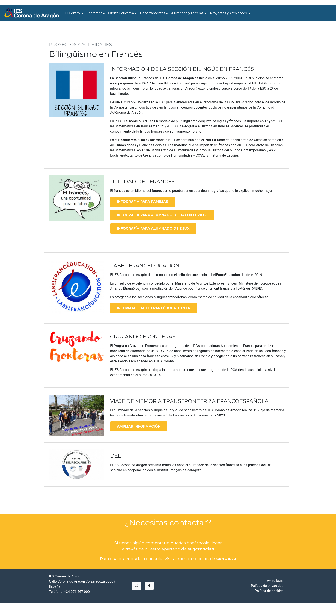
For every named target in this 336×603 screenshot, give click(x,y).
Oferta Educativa (121, 13)
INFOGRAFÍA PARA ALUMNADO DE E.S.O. (153, 228)
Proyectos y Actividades (229, 13)
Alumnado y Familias (187, 13)
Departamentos (152, 13)
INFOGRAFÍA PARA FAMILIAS (142, 202)
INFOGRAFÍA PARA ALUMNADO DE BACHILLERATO (162, 215)
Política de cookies (269, 591)
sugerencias (201, 549)
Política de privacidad (267, 586)
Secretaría (94, 13)
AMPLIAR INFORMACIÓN (138, 426)
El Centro (73, 13)
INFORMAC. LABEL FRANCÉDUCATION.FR (153, 308)
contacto (226, 558)
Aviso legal (275, 581)
